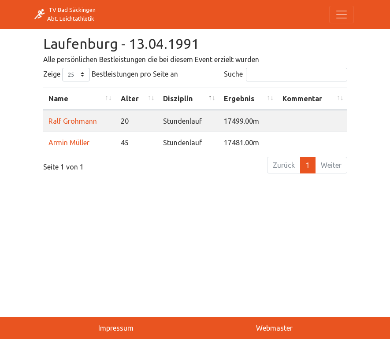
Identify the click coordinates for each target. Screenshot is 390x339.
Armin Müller (68, 143)
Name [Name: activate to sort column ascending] (58, 99)
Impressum (116, 328)
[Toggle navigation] (341, 14)
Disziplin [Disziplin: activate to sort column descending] (178, 99)
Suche (285, 74)
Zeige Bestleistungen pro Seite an (110, 74)
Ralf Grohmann (72, 121)
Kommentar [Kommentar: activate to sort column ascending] (302, 99)
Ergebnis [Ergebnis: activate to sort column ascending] (239, 99)
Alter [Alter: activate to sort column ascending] (130, 99)
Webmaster (274, 328)
